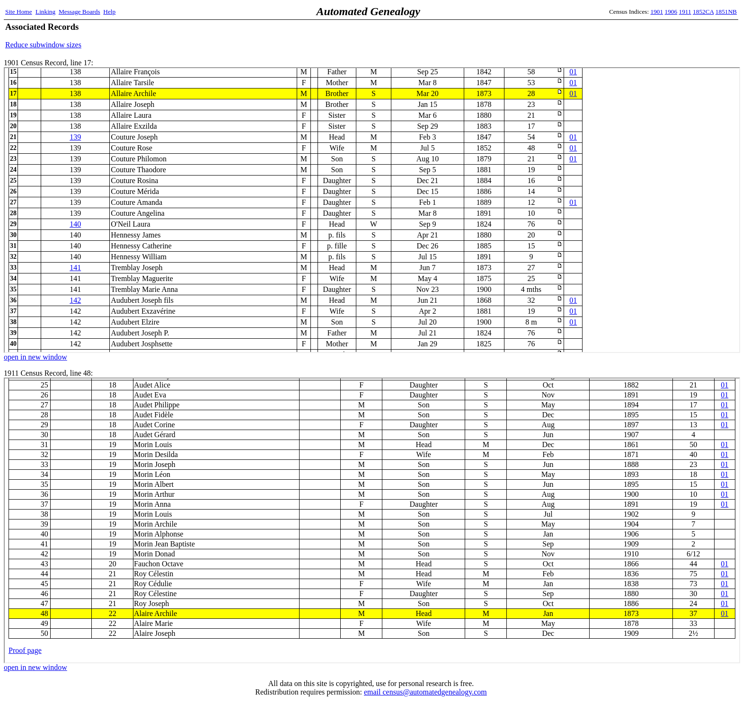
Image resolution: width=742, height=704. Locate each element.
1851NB (726, 11)
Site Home (18, 11)
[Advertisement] (626, 35)
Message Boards (79, 11)
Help (109, 11)
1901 (657, 11)
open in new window (35, 357)
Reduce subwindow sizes (43, 45)
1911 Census (372, 520)
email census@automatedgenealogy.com (425, 692)
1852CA (703, 11)
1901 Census (372, 210)
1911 (685, 11)
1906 (671, 11)
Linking (45, 11)
